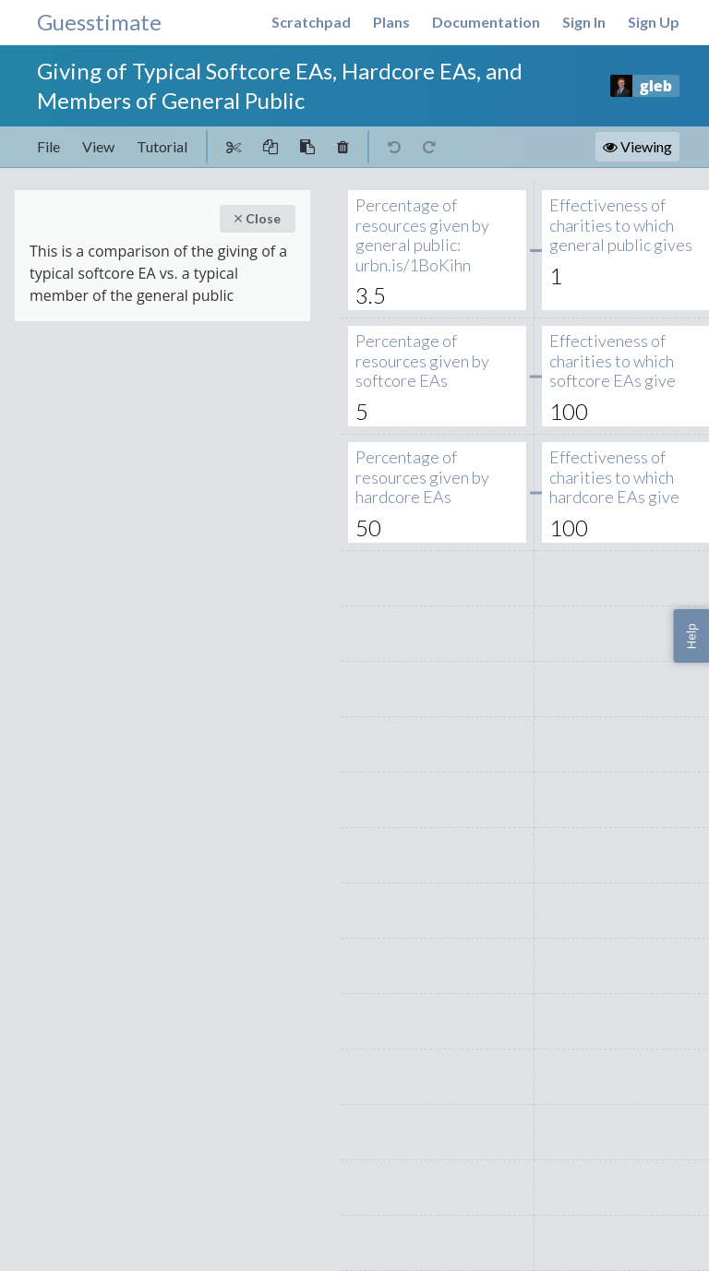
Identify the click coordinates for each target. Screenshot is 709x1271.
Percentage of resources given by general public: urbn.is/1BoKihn (427, 235)
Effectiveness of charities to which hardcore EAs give (620, 478)
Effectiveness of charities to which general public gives (620, 226)
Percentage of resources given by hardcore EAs (427, 478)
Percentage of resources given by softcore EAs (427, 361)
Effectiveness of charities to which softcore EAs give (620, 361)
